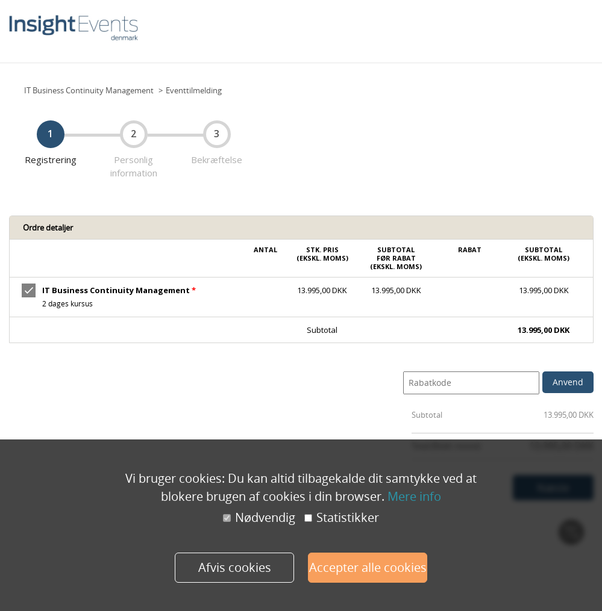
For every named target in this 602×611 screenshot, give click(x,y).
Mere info (414, 496)
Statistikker (341, 518)
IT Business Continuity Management (89, 90)
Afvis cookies (234, 567)
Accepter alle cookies (368, 567)
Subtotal (427, 414)
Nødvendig (259, 518)
